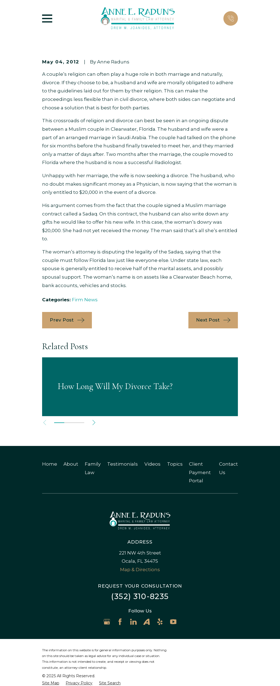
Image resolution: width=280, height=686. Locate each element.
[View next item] (95, 422)
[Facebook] (120, 621)
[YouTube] (173, 621)
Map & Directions (140, 569)
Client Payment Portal (200, 472)
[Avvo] (146, 621)
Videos (152, 464)
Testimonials (122, 464)
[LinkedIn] (133, 621)
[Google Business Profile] (107, 621)
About (70, 464)
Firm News (85, 299)
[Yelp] (160, 621)
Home (49, 464)
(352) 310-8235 (140, 596)
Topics (175, 464)
